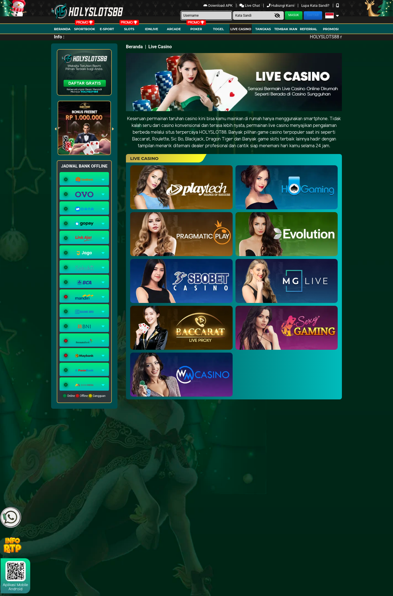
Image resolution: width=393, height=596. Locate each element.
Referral (308, 29)
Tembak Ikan (285, 29)
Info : (59, 36)
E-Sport (107, 29)
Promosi (331, 29)
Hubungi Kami (281, 5)
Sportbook (84, 29)
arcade (174, 29)
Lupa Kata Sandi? (315, 5)
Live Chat (250, 5)
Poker (196, 29)
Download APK (218, 5)
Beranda (62, 29)
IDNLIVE (151, 29)
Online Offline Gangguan (84, 395)
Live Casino (240, 29)
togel (218, 29)
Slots (129, 29)
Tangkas (263, 29)
